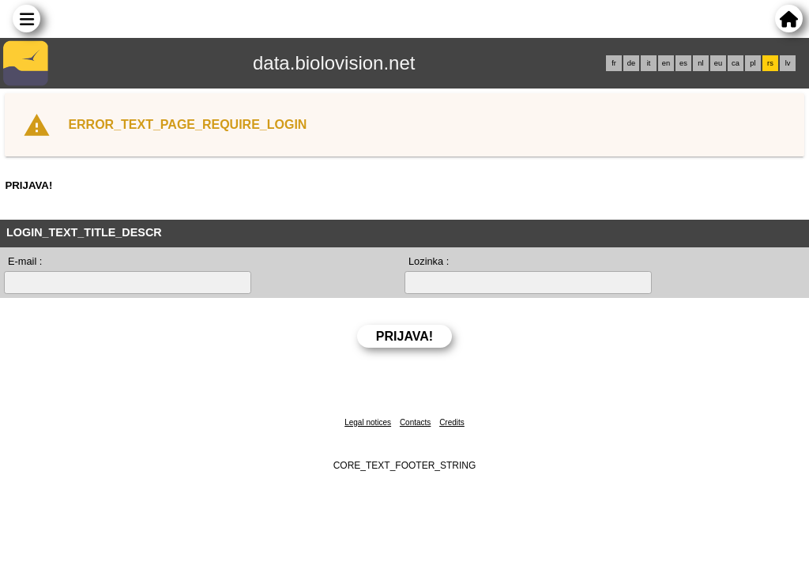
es (683, 63)
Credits (452, 422)
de (631, 63)
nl (700, 63)
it (649, 63)
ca (735, 63)
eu (718, 63)
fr (613, 63)
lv (788, 63)
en (666, 63)
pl (752, 63)
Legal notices (367, 422)
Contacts (415, 422)
